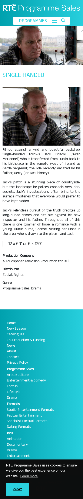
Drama (12, 397)
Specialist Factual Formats (27, 421)
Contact (13, 357)
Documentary (17, 444)
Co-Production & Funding (26, 340)
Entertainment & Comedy (26, 380)
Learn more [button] (29, 476)
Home (11, 323)
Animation (14, 439)
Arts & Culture (18, 375)
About (11, 351)
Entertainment (18, 456)
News (11, 345)
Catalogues (15, 334)
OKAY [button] (17, 489)
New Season (16, 328)
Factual (12, 386)
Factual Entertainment (24, 415)
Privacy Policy (17, 362)
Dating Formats (19, 426)
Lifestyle (13, 392)
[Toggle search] (63, 20)
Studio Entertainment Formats (30, 409)
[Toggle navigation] (54, 21)
